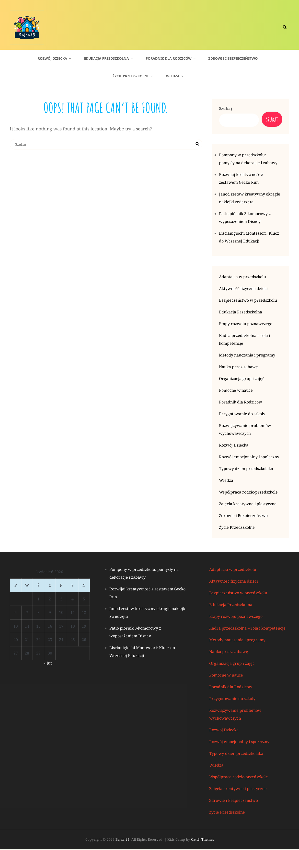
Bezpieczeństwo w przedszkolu (248, 301)
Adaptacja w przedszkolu (242, 277)
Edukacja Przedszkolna (108, 58)
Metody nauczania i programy (247, 356)
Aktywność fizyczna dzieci (243, 289)
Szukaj (225, 108)
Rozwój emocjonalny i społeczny (249, 457)
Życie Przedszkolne (133, 76)
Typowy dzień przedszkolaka (246, 469)
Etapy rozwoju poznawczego (245, 324)
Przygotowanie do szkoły (242, 414)
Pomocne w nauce (236, 391)
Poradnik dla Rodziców (171, 58)
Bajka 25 (122, 840)
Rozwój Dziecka (55, 58)
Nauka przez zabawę (238, 367)
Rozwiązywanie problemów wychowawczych (245, 430)
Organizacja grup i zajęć (241, 379)
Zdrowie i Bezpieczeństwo (233, 58)
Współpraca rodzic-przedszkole (248, 493)
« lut (48, 663)
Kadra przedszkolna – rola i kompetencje (244, 340)
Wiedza (175, 76)
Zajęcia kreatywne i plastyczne (247, 504)
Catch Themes (202, 840)
